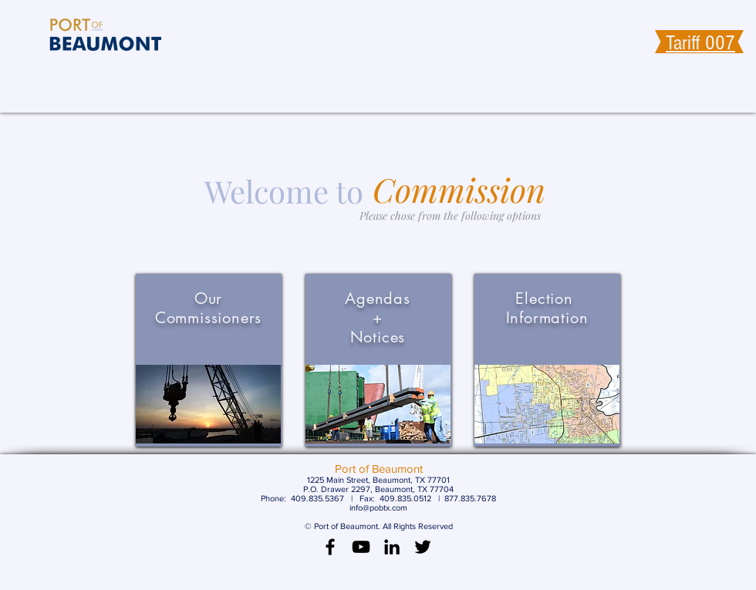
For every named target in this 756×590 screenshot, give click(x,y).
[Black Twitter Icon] (423, 547)
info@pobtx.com (378, 507)
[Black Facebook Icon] (330, 547)
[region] (209, 360)
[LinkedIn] (392, 547)
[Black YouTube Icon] (361, 547)
